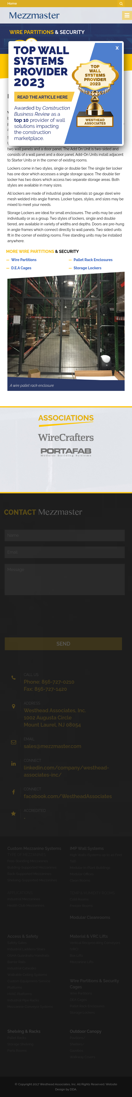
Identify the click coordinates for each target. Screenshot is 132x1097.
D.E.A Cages (34, 267)
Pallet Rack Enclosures (97, 259)
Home (12, 3)
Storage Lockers (97, 267)
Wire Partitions (34, 259)
